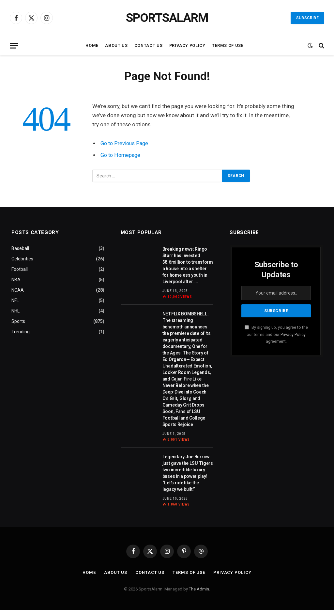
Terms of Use (228, 45)
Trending (20, 331)
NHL (15, 310)
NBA (16, 279)
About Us (116, 45)
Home (92, 45)
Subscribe (307, 18)
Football (19, 269)
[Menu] (14, 45)
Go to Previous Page (125, 143)
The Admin (199, 589)
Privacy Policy (187, 45)
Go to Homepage (121, 155)
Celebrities (22, 258)
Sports (18, 321)
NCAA (17, 290)
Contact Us (148, 45)
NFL (15, 300)
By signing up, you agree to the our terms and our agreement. (276, 334)
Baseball (20, 248)
